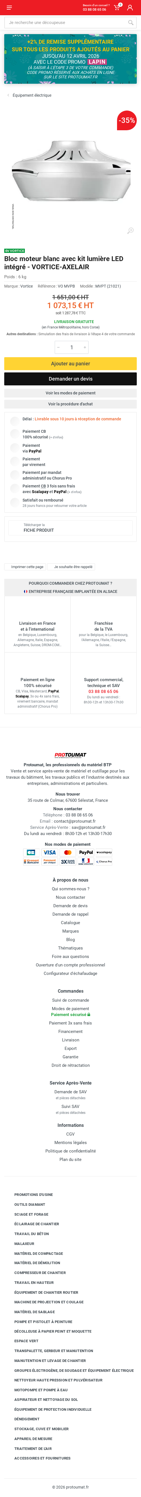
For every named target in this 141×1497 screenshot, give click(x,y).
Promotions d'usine (29, 1195)
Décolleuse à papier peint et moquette (48, 1331)
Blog (70, 939)
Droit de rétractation (71, 1065)
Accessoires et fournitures (38, 1458)
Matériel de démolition (33, 1263)
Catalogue (70, 922)
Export (71, 1048)
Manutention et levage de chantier (46, 1361)
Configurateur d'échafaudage (70, 973)
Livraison (70, 1040)
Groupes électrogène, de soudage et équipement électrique (70, 1370)
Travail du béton (27, 1234)
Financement (70, 1031)
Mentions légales (70, 1142)
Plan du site (70, 1159)
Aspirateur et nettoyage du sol (42, 1400)
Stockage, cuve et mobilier (37, 1429)
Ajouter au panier (70, 363)
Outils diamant (25, 1204)
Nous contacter (70, 897)
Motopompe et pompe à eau (37, 1390)
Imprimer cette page (24, 566)
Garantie (70, 1056)
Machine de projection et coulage (44, 1302)
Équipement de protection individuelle (48, 1409)
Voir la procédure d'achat (70, 404)
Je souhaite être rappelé (70, 566)
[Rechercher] (131, 22)
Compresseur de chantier (36, 1273)
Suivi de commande (70, 1000)
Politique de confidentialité (70, 1151)
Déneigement (22, 1419)
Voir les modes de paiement (71, 393)
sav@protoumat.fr (88, 827)
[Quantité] (72, 347)
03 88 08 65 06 (103, 691)
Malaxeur (20, 1244)
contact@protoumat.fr (75, 821)
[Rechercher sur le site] (64, 22)
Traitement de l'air (29, 1448)
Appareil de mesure (29, 1439)
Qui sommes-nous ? (70, 888)
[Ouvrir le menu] (9, 8)
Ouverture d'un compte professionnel (70, 965)
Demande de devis (70, 905)
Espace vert (22, 1341)
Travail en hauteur (30, 1283)
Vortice (26, 286)
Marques (70, 931)
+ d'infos (56, 437)
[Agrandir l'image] (130, 230)
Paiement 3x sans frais (70, 1023)
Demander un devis (70, 379)
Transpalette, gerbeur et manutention (49, 1351)
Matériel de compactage (34, 1253)
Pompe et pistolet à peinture (39, 1322)
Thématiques (70, 948)
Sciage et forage (27, 1214)
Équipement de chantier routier (42, 1292)
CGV (70, 1134)
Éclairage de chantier (32, 1224)
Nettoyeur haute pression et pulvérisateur (54, 1380)
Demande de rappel (70, 914)
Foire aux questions (70, 956)
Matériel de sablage (30, 1312)
